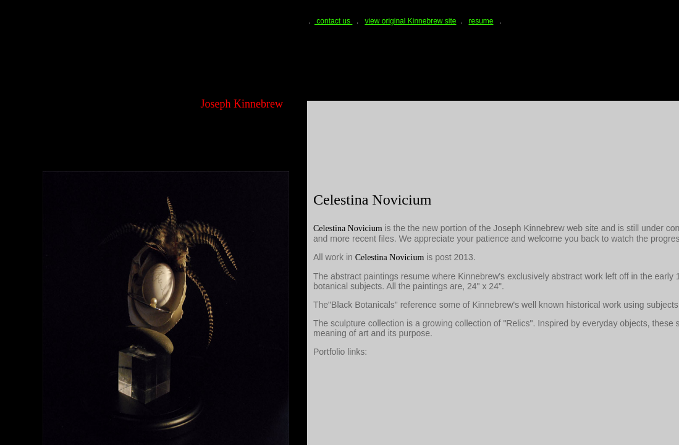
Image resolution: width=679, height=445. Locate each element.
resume (481, 21)
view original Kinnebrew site (410, 21)
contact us (333, 21)
